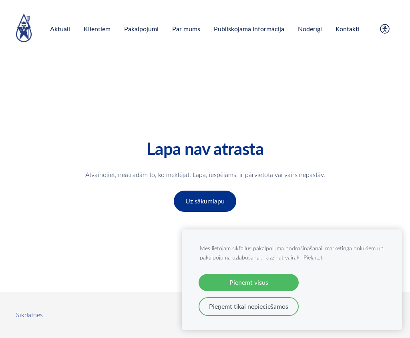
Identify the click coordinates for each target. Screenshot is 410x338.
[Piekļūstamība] (385, 29)
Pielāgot (313, 257)
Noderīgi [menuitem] (310, 28)
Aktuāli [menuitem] (60, 28)
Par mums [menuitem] (186, 28)
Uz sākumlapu (205, 201)
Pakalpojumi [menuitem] (141, 28)
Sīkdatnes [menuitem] (29, 314)
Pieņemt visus (248, 282)
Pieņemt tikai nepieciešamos (248, 306)
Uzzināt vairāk (282, 257)
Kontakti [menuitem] (348, 28)
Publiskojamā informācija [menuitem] (249, 28)
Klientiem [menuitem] (97, 28)
